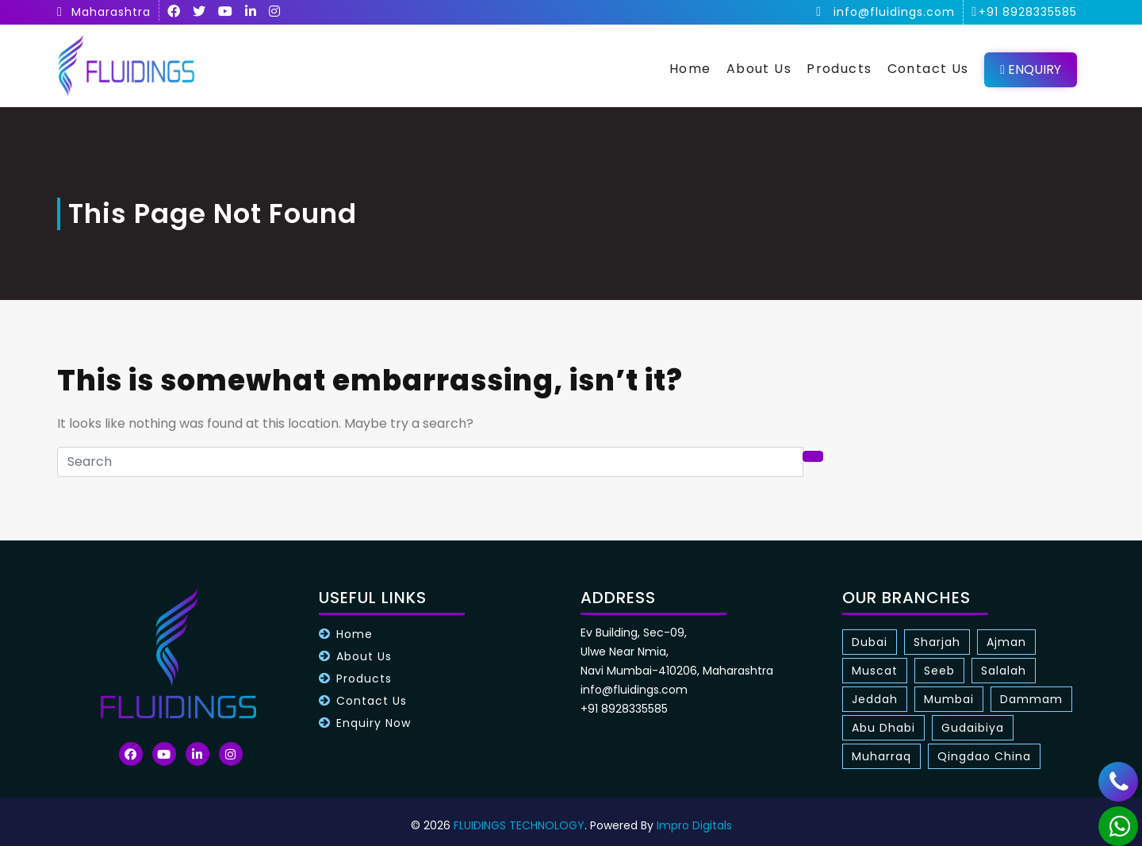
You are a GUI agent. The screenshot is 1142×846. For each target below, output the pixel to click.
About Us (758, 69)
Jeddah (875, 699)
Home (690, 69)
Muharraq (881, 756)
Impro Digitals (694, 825)
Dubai (869, 642)
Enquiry (1030, 69)
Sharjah (937, 642)
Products (839, 69)
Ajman (1006, 642)
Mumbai (949, 699)
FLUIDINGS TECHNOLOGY (519, 825)
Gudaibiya (972, 728)
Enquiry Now (373, 723)
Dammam (1031, 699)
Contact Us (928, 69)
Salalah (1003, 671)
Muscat (875, 671)
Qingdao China (984, 756)
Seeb (939, 671)
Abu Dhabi (883, 728)
